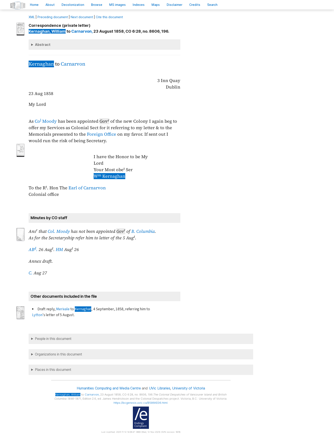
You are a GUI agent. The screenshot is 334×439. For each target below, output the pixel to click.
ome (34, 4)
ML (32, 17)
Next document (82, 17)
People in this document (53, 339)
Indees (139, 4)
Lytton (37, 315)
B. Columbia (143, 231)
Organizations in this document (58, 354)
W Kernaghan (109, 176)
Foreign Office (101, 134)
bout (50, 4)
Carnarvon (73, 64)
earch (212, 4)
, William (47, 31)
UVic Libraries (159, 388)
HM (59, 249)
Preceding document (52, 17)
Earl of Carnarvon (87, 188)
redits (194, 4)
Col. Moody (59, 231)
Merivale (62, 309)
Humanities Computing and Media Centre (109, 388)
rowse (96, 4)
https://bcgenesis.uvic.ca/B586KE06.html (141, 402)
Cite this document (109, 17)
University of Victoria (188, 388)
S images (117, 4)
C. (31, 273)
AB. (33, 249)
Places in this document (53, 370)
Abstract (43, 44)
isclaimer (174, 4)
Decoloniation (73, 4)
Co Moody (46, 121)
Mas (156, 4)
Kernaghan (41, 64)
